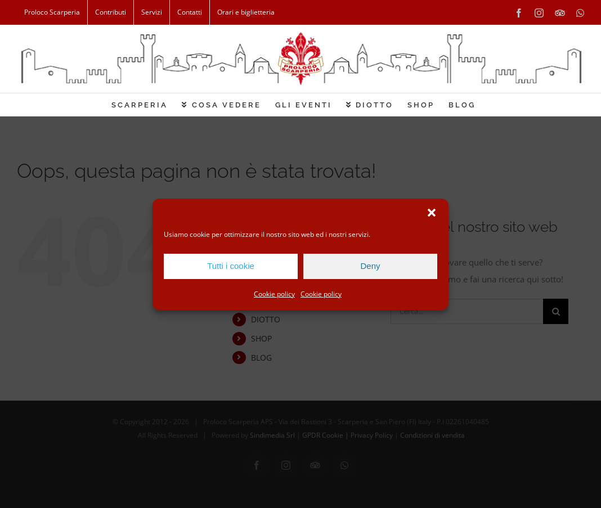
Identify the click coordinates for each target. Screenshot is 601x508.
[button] (431, 212)
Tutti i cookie (230, 266)
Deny (370, 266)
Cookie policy (274, 294)
